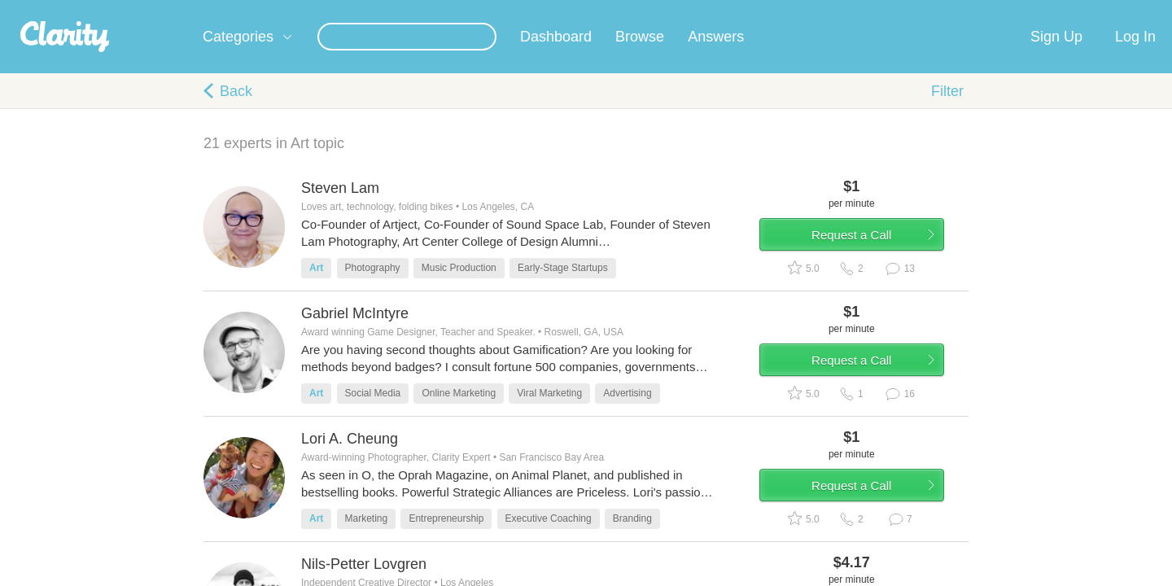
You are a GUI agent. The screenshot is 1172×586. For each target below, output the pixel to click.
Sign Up (1056, 56)
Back (236, 111)
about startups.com (1017, 10)
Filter (947, 111)
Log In (1135, 56)
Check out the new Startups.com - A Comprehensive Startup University (782, 10)
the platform (178, 9)
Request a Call (872, 263)
